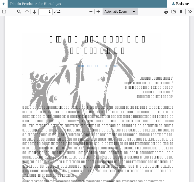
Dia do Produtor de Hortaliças (35, 3)
